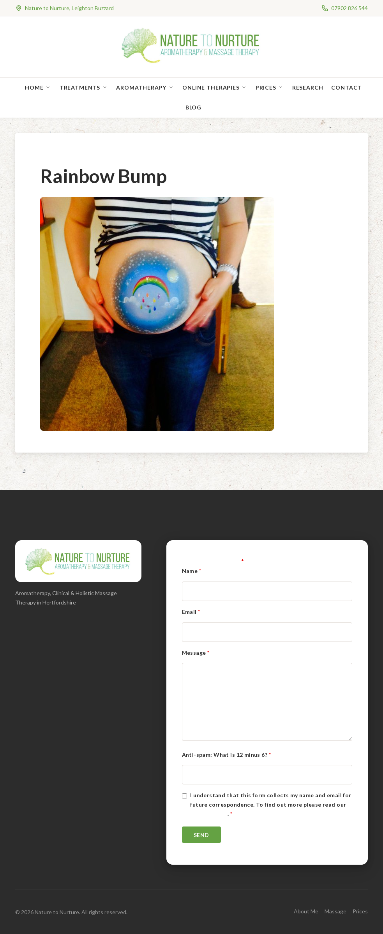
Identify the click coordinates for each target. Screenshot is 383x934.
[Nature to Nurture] (191, 62)
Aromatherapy (141, 87)
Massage (335, 911)
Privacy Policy (209, 814)
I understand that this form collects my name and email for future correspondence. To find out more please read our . (270, 804)
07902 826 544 (349, 8)
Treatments (80, 87)
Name (191, 570)
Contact (346, 87)
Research (307, 87)
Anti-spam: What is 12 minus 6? (226, 754)
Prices (266, 87)
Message (196, 652)
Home (34, 87)
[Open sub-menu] (49, 87)
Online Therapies (210, 87)
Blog (193, 107)
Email (191, 611)
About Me (306, 911)
